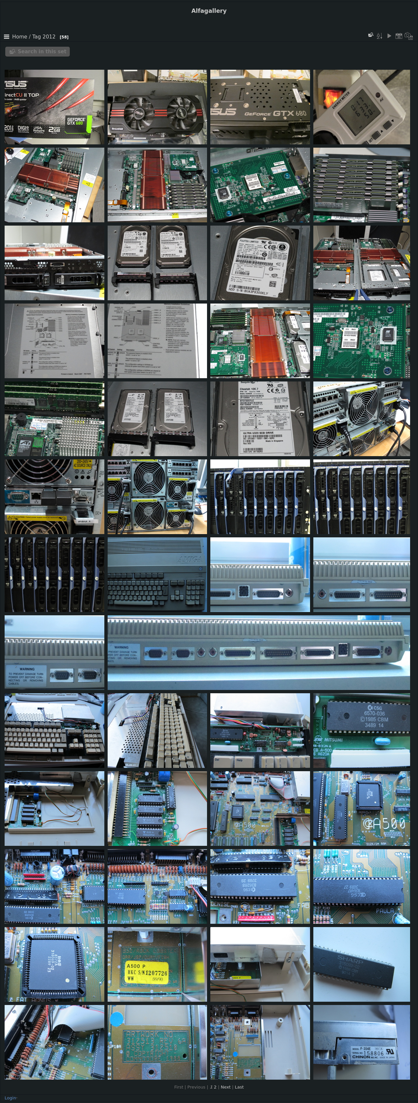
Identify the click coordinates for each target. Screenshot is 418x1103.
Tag (36, 37)
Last (239, 1087)
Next (226, 1087)
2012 (49, 37)
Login (10, 1097)
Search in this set (42, 52)
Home (19, 37)
